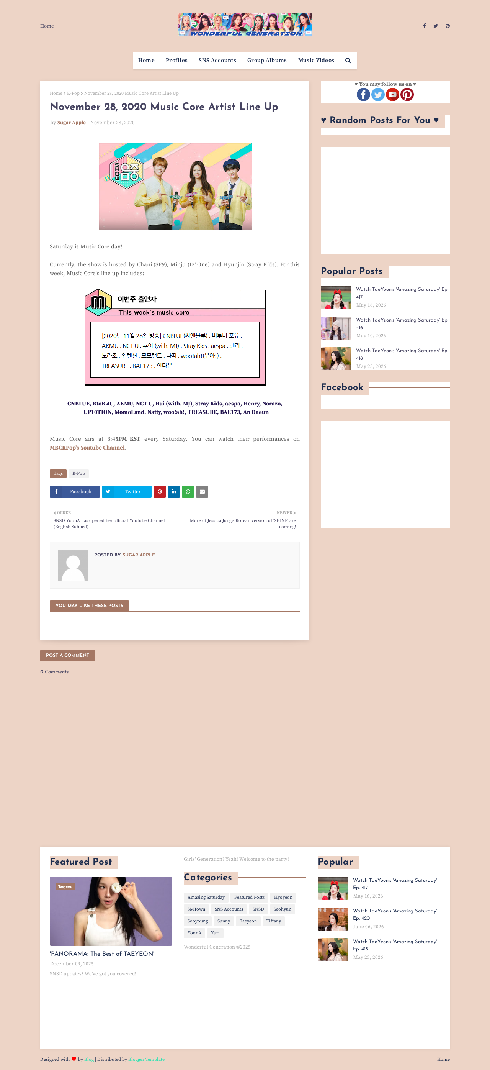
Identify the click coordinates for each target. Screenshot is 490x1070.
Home (47, 26)
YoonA (194, 933)
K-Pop (73, 93)
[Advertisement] (385, 200)
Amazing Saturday (206, 897)
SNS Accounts (229, 909)
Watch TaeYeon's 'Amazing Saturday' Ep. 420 (395, 915)
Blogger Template (146, 1059)
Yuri (215, 933)
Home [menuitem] (146, 60)
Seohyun (282, 909)
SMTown (196, 909)
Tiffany (273, 921)
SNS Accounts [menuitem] (217, 60)
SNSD (258, 909)
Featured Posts (249, 897)
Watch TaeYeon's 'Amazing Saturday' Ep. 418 (402, 354)
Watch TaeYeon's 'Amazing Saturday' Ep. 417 (402, 293)
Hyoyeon (283, 897)
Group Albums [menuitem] (267, 60)
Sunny (223, 921)
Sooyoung (198, 921)
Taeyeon (248, 921)
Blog (89, 1059)
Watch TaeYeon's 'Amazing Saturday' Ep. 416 (402, 324)
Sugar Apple (71, 123)
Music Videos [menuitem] (316, 60)
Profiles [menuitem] (177, 60)
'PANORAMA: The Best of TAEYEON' (102, 954)
